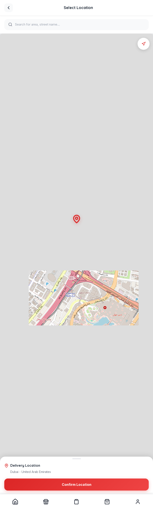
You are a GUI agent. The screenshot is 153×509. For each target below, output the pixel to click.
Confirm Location (76, 485)
